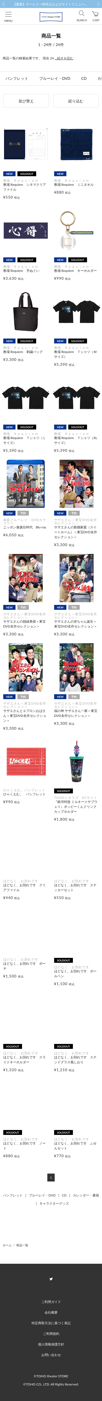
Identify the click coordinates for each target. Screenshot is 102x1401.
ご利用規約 (51, 1334)
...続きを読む (64, 58)
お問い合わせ (51, 1355)
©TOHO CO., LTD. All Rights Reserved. (51, 1384)
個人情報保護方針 (51, 1344)
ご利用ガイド (51, 1302)
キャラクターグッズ (54, 1203)
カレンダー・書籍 (86, 1195)
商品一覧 (22, 1245)
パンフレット (16, 78)
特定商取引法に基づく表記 (51, 1323)
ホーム (7, 1245)
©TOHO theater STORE (51, 1376)
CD (83, 78)
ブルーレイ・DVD (54, 78)
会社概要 (51, 1312)
